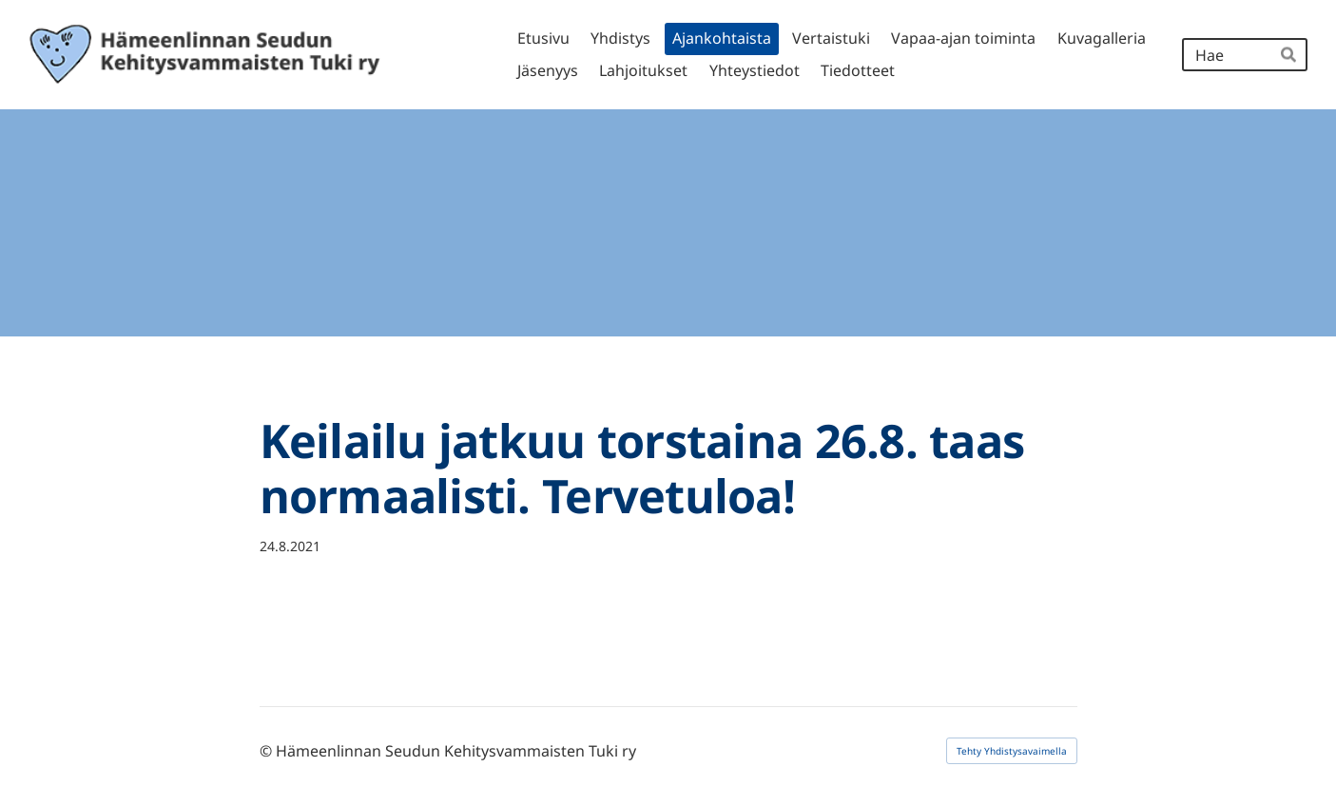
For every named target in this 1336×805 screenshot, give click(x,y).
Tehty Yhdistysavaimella (1012, 750)
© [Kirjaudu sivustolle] (268, 750)
